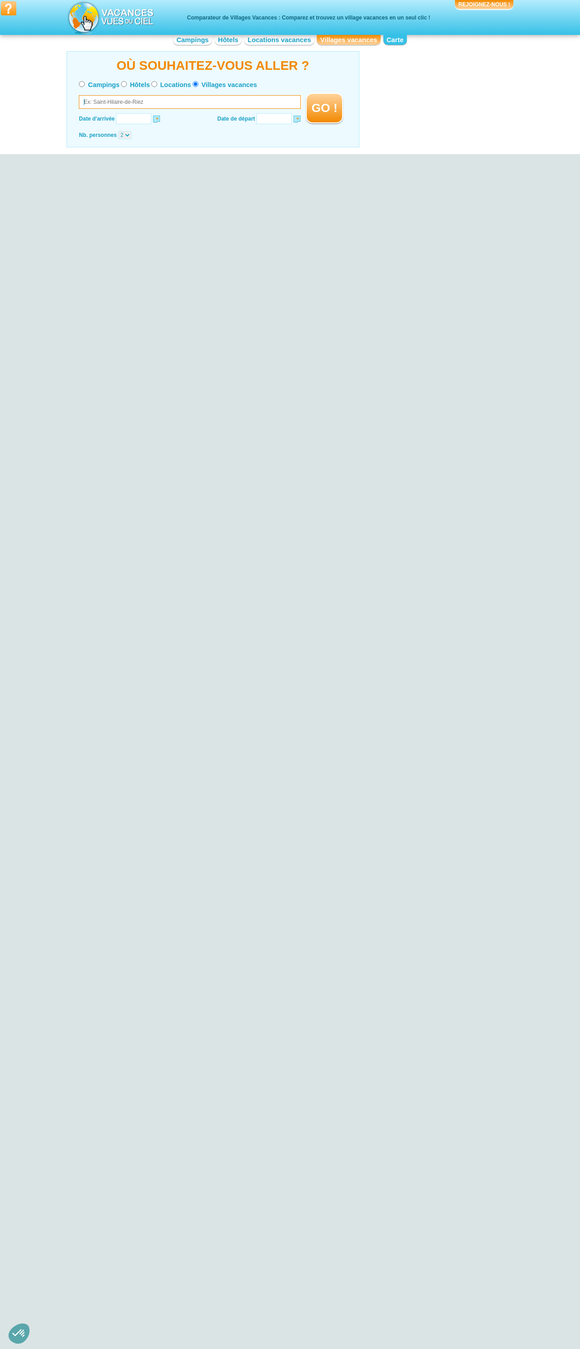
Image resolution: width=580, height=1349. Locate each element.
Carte (395, 40)
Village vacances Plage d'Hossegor (151, 1137)
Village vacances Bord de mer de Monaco (283, 1140)
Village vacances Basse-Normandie (151, 1273)
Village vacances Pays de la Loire (397, 1267)
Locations (175, 84)
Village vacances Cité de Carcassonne (403, 1166)
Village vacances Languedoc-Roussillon (281, 1279)
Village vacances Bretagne (141, 1286)
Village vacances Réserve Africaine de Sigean (412, 1140)
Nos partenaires (340, 1312)
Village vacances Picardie (388, 1273)
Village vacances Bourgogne (143, 1279)
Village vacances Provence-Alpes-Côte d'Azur (412, 1286)
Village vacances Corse (261, 1260)
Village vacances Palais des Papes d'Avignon (411, 1178)
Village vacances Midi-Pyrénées (395, 1254)
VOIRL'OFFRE (269, 258)
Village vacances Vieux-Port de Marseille (406, 1153)
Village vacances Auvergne (141, 1267)
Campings (192, 40)
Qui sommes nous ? (245, 1312)
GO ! (325, 108)
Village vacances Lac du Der (143, 1130)
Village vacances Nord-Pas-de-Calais (402, 1260)
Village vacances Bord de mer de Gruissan (284, 1153)
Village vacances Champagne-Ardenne (280, 1254)
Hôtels (228, 40)
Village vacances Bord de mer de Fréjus (281, 1159)
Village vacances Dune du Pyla (146, 1143)
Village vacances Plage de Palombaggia (157, 1162)
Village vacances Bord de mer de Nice (279, 1191)
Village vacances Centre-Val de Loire (153, 1292)
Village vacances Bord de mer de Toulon (281, 1147)
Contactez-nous (295, 1312)
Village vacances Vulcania (388, 1191)
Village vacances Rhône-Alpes (394, 1292)
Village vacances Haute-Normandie (275, 1273)
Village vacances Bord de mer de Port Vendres (289, 1166)
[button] (19, 1333)
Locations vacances (279, 40)
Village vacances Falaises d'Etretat (151, 1149)
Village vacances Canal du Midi (395, 1147)
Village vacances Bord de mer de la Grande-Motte (286, 1181)
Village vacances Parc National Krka (152, 1168)
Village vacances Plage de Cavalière (153, 1175)
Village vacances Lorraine (264, 1292)
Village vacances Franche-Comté (273, 1267)
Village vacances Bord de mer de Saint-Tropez (289, 1172)
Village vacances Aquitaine (141, 1260)
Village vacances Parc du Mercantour (154, 1156)
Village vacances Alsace (138, 1254)
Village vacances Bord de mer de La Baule (284, 1197)
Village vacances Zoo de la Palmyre (400, 1159)
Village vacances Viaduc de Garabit (400, 1185)
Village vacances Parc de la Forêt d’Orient (159, 1181)
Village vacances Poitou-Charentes (399, 1279)
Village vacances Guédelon (390, 1172)
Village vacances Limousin (265, 1286)
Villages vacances (348, 40)
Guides (364, 1325)
